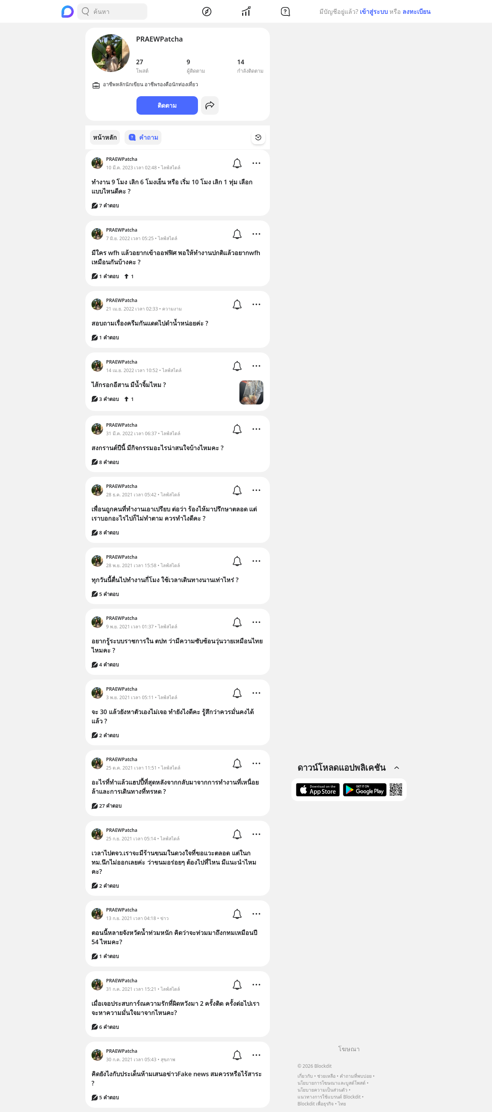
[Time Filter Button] (263, 137)
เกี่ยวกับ (305, 1076)
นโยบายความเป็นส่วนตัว (322, 1090)
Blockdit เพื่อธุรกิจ (316, 1103)
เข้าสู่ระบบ (374, 11)
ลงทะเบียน (416, 11)
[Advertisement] (349, 925)
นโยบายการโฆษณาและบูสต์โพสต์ (332, 1083)
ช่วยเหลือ (326, 1076)
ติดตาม (167, 105)
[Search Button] (85, 11)
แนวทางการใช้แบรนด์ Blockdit (329, 1097)
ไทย (342, 1103)
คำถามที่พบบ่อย (356, 1076)
